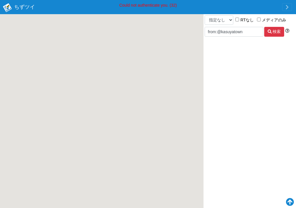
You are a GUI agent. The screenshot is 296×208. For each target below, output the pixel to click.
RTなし (244, 20)
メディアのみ (271, 20)
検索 (274, 31)
